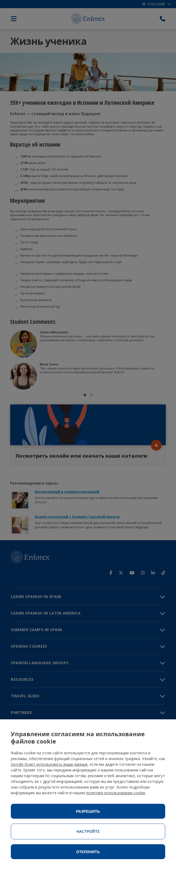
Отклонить (88, 852)
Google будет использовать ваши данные (49, 764)
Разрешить (88, 811)
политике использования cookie (115, 792)
